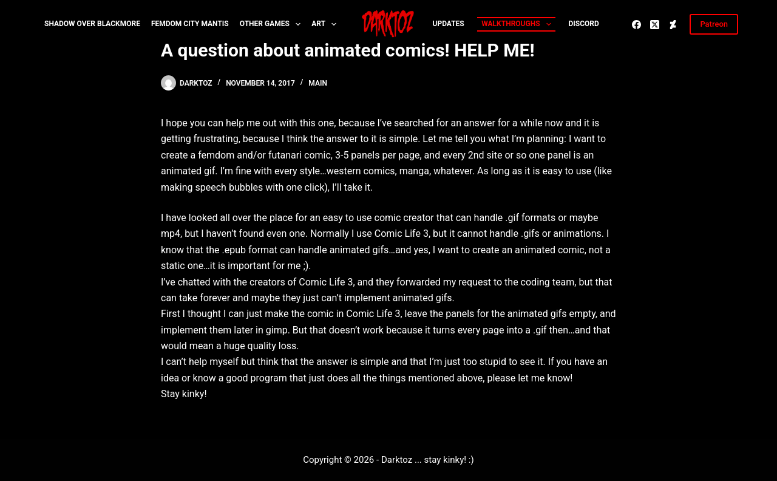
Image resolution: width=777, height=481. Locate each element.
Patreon (714, 24)
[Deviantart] (672, 24)
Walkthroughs (518, 24)
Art (326, 24)
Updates (448, 23)
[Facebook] (636, 24)
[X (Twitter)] (654, 24)
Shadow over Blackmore (92, 23)
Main (317, 83)
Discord (583, 23)
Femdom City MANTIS (190, 23)
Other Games (273, 24)
